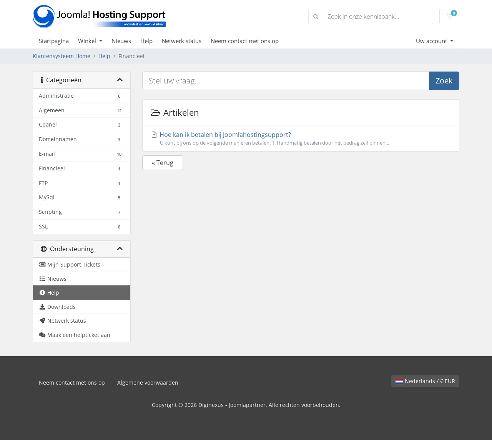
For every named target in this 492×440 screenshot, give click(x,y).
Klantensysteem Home (61, 56)
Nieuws (121, 41)
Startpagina (54, 41)
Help (146, 41)
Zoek (444, 80)
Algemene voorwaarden (147, 382)
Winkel (88, 41)
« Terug (162, 162)
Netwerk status (181, 41)
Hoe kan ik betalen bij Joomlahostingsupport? (300, 138)
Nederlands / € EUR (425, 381)
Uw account (432, 41)
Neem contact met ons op (245, 41)
